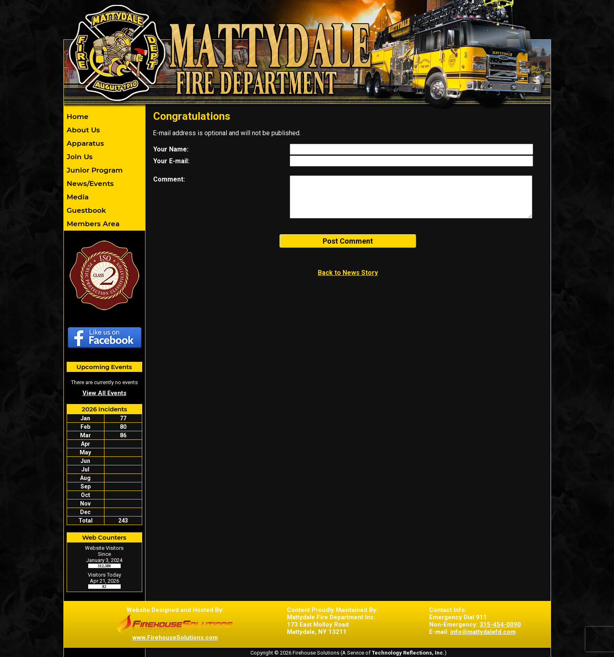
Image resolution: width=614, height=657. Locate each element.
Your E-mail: (171, 161)
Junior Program (94, 170)
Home (77, 116)
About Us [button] (82, 130)
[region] (104, 170)
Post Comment (348, 241)
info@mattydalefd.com (483, 631)
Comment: (169, 179)
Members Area (92, 224)
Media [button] (77, 197)
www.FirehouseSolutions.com (175, 637)
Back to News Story (348, 273)
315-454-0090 (500, 624)
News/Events (89, 183)
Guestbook (85, 210)
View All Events (104, 393)
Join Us (79, 157)
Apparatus (84, 143)
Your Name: (171, 149)
